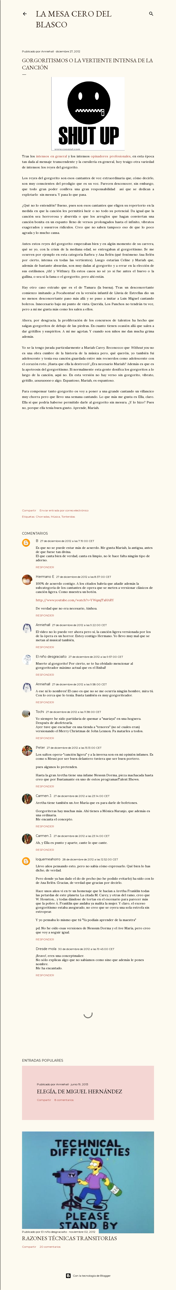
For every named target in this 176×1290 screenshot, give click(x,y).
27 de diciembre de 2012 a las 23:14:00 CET (82, 796)
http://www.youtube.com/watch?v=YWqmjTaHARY (75, 600)
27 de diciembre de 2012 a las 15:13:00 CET (74, 747)
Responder (45, 567)
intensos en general (51, 156)
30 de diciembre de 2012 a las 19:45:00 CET (86, 949)
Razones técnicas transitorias (69, 1238)
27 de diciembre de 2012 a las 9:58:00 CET (79, 684)
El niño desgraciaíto (51, 657)
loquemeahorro (48, 859)
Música (55, 516)
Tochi (40, 712)
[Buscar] (151, 12)
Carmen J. (44, 796)
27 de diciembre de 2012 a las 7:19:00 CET (67, 541)
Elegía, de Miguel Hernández (79, 1091)
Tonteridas (68, 516)
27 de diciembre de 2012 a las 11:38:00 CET (73, 712)
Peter (40, 748)
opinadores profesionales (110, 156)
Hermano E (45, 577)
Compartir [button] (29, 510)
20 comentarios (50, 1246)
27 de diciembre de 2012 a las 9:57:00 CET (96, 656)
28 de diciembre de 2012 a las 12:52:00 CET (90, 859)
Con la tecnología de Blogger (88, 1276)
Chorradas (43, 516)
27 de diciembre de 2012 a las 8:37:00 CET (83, 576)
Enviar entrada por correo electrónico (64, 510)
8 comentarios (64, 1100)
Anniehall (43, 625)
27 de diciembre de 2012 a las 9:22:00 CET (79, 625)
